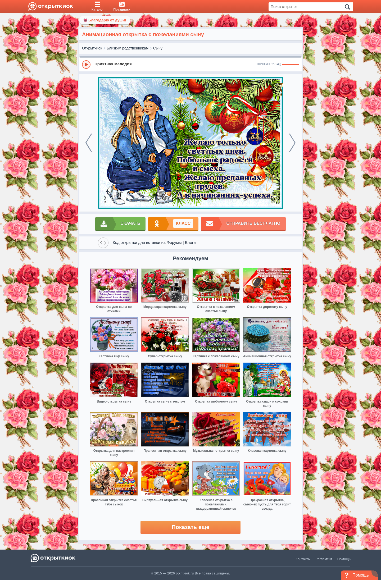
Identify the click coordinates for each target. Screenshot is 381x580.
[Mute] (279, 64)
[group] (190, 64)
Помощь (344, 559)
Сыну (157, 48)
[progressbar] (290, 64)
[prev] (89, 143)
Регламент (323, 559)
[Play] (86, 64)
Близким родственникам (127, 48)
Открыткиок (92, 48)
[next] (292, 143)
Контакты (303, 559)
